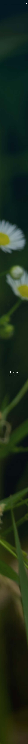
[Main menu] (25, 3)
